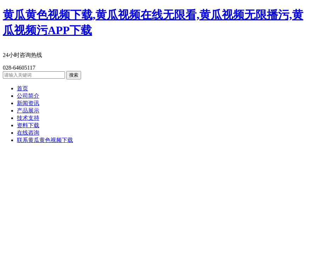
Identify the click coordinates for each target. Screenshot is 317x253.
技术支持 (28, 118)
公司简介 (28, 96)
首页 (22, 88)
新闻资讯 (28, 103)
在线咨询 (28, 133)
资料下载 (28, 125)
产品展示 (28, 110)
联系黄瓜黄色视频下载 (45, 140)
